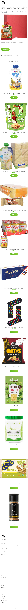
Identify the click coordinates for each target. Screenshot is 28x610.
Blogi (2, 594)
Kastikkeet (3, 560)
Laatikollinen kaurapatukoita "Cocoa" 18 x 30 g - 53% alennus (14, 210)
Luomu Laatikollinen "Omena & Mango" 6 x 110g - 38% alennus (14, 171)
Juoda (2, 558)
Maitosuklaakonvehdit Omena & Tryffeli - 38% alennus (14, 288)
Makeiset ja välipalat (4, 567)
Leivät (2, 564)
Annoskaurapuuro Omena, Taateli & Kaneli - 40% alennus (14, 132)
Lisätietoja (5, 49)
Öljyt (1, 575)
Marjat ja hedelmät (13, 42)
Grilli (1, 556)
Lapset (2, 562)
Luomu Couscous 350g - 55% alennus (14, 405)
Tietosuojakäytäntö (4, 600)
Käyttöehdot (3, 598)
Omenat (19, 42)
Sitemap (2, 602)
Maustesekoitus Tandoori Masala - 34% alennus (14, 523)
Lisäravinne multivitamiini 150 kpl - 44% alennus (14, 444)
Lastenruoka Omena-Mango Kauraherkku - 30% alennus (14, 249)
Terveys (2, 585)
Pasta (2, 579)
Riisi (1, 583)
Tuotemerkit (8, 42)
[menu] (26, 2)
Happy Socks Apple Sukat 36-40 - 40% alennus (14, 327)
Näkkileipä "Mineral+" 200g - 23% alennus (14, 483)
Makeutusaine (3, 569)
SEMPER (22, 42)
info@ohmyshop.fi (4, 548)
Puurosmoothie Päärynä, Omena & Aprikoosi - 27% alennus (14, 93)
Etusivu (2, 10)
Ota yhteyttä (3, 596)
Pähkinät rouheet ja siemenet (6, 577)
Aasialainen (3, 554)
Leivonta (2, 565)
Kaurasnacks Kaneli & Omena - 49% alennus (14, 366)
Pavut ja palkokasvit (4, 581)
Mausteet (2, 573)
